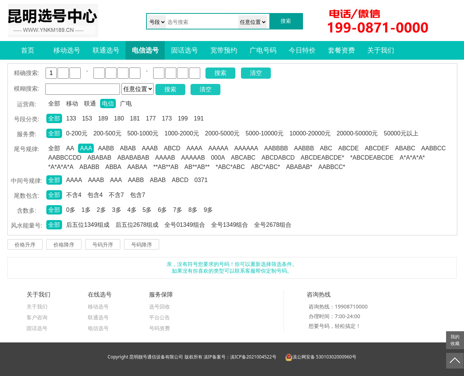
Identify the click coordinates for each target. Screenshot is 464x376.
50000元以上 (401, 133)
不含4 (73, 195)
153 (87, 118)
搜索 (220, 73)
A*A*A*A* (412, 157)
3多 (116, 210)
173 (167, 118)
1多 (86, 210)
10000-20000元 (310, 133)
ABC (326, 148)
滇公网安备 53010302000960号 (320, 357)
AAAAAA (246, 148)
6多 (162, 210)
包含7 (137, 195)
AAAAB (165, 157)
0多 (70, 210)
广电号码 (263, 50)
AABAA (137, 167)
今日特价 (302, 50)
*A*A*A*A (61, 167)
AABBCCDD (64, 157)
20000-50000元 (357, 133)
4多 (132, 210)
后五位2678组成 (137, 225)
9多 (208, 210)
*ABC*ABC (230, 167)
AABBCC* (331, 167)
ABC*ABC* (265, 167)
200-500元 (107, 133)
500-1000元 (143, 133)
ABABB (89, 167)
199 (183, 118)
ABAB (128, 148)
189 (103, 118)
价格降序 (63, 245)
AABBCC (433, 148)
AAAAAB (193, 157)
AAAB (150, 148)
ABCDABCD (278, 157)
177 (151, 118)
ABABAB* (299, 167)
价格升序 (25, 245)
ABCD (172, 148)
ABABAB (99, 157)
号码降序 (141, 245)
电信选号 (145, 50)
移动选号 (66, 50)
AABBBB (276, 148)
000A (218, 157)
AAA (86, 148)
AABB (106, 148)
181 (135, 118)
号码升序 (102, 245)
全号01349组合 (184, 225)
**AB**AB (166, 167)
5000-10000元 (264, 133)
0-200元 (76, 133)
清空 (256, 73)
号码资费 (159, 328)
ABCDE (348, 148)
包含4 (95, 195)
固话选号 (184, 50)
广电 (126, 103)
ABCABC (243, 157)
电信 (108, 103)
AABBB (304, 148)
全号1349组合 (229, 225)
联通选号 (106, 50)
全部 (54, 103)
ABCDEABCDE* (322, 157)
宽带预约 (223, 50)
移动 (72, 103)
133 (71, 118)
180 (119, 118)
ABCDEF (377, 148)
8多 (193, 210)
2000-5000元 (222, 133)
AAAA (194, 148)
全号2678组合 (272, 225)
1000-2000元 (181, 133)
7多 (177, 210)
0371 (201, 180)
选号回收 (159, 306)
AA (70, 148)
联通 (90, 103)
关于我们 (380, 50)
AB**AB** (197, 167)
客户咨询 (37, 317)
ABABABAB (133, 157)
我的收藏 (455, 340)
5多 (147, 210)
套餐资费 (341, 50)
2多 (101, 210)
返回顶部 (455, 361)
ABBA (113, 167)
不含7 (116, 195)
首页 (27, 50)
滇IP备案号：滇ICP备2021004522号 (240, 357)
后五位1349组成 (87, 225)
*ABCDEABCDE (371, 157)
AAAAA (218, 148)
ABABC (405, 148)
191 (199, 118)
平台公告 (159, 317)
